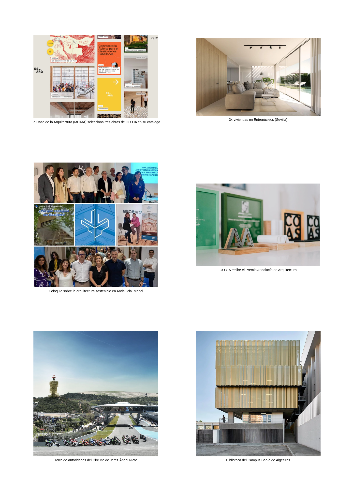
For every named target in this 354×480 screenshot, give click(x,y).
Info (340, 19)
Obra (317, 19)
